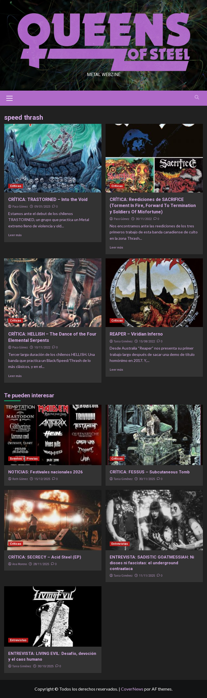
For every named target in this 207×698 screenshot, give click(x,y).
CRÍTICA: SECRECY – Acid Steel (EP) (44, 557)
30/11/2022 (144, 219)
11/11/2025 (147, 575)
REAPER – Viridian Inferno (136, 334)
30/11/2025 (147, 479)
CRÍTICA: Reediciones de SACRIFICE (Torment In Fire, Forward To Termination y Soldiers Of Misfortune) (153, 205)
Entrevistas (119, 544)
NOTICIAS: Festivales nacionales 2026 (45, 472)
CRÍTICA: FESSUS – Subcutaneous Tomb (150, 472)
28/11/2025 (41, 564)
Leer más (15, 235)
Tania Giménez (123, 341)
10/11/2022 (42, 347)
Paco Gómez (20, 206)
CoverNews (132, 688)
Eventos (16, 458)
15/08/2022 (147, 341)
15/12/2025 (42, 479)
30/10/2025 (45, 666)
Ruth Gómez (20, 479)
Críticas (15, 186)
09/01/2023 (42, 206)
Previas (32, 458)
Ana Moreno (19, 564)
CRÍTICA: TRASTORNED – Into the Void (47, 199)
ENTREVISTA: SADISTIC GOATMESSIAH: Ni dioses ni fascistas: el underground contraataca (152, 563)
